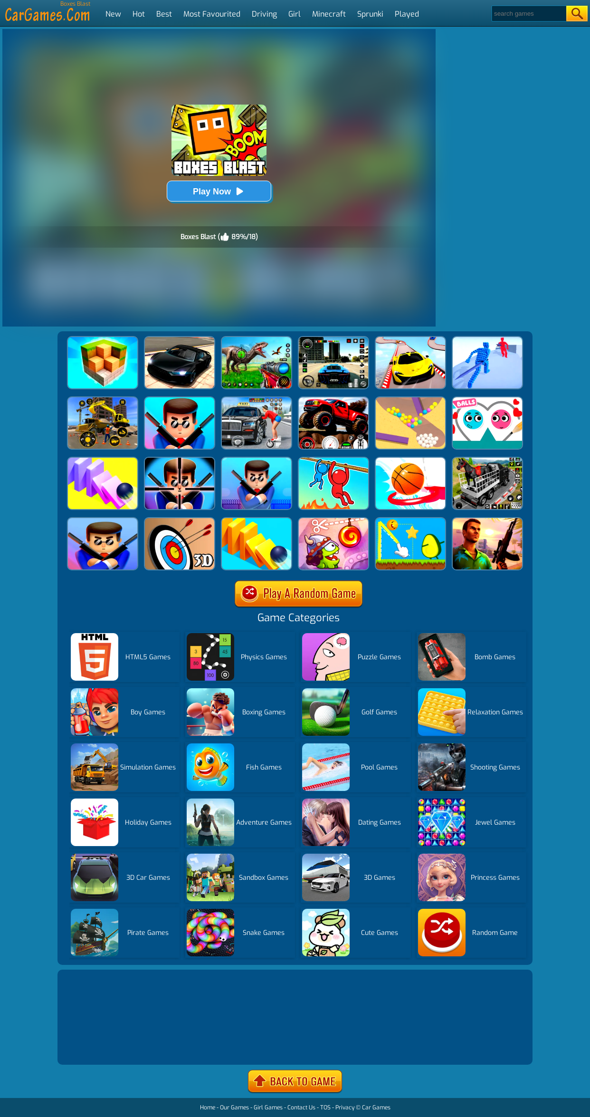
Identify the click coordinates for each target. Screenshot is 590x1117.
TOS (325, 1107)
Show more (92, 1046)
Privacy (344, 1107)
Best (164, 14)
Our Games (234, 1107)
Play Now (219, 191)
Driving (264, 14)
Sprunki (370, 14)
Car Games (376, 1107)
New (113, 14)
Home (207, 1107)
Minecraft (329, 14)
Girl (294, 14)
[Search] (528, 13)
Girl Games (268, 1107)
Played (407, 14)
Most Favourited (211, 14)
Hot (139, 14)
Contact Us (301, 1107)
